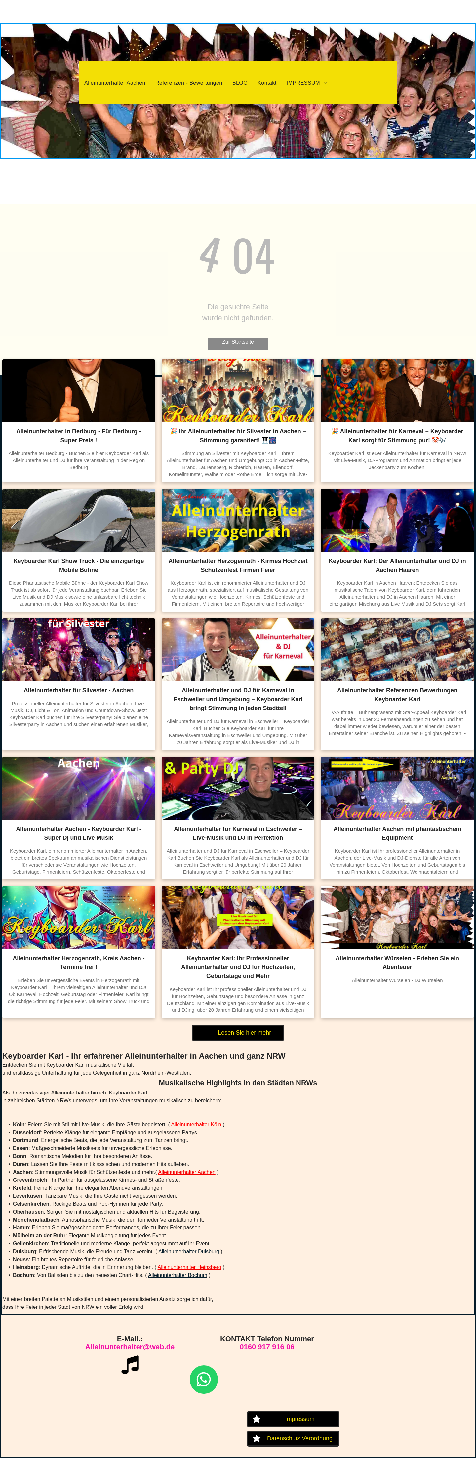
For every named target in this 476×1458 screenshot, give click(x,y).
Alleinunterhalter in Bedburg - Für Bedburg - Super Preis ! (78, 436)
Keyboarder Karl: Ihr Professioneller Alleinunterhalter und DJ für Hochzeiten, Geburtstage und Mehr (238, 967)
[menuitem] (114, 83)
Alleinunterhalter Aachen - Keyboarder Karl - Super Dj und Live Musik (78, 833)
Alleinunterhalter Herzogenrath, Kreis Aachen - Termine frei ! (78, 962)
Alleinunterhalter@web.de (130, 1347)
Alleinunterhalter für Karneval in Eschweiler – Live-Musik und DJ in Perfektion (238, 833)
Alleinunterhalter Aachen (186, 1172)
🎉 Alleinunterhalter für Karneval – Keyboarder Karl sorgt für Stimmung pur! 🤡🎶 (397, 436)
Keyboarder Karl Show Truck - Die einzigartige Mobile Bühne (78, 565)
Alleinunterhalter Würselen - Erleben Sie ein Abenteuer (397, 962)
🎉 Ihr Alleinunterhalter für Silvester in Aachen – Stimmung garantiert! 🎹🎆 (238, 436)
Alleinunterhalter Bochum (177, 1275)
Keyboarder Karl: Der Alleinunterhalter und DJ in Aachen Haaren (397, 565)
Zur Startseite (238, 342)
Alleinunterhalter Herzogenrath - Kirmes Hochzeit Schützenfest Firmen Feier (237, 565)
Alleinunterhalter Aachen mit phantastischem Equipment (397, 833)
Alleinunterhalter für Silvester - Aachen (79, 690)
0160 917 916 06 (267, 1347)
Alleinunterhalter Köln (196, 1124)
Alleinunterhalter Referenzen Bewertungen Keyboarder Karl (397, 695)
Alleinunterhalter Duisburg (188, 1251)
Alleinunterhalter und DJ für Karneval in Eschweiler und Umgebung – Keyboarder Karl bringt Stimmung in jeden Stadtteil (237, 699)
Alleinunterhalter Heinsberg (189, 1267)
